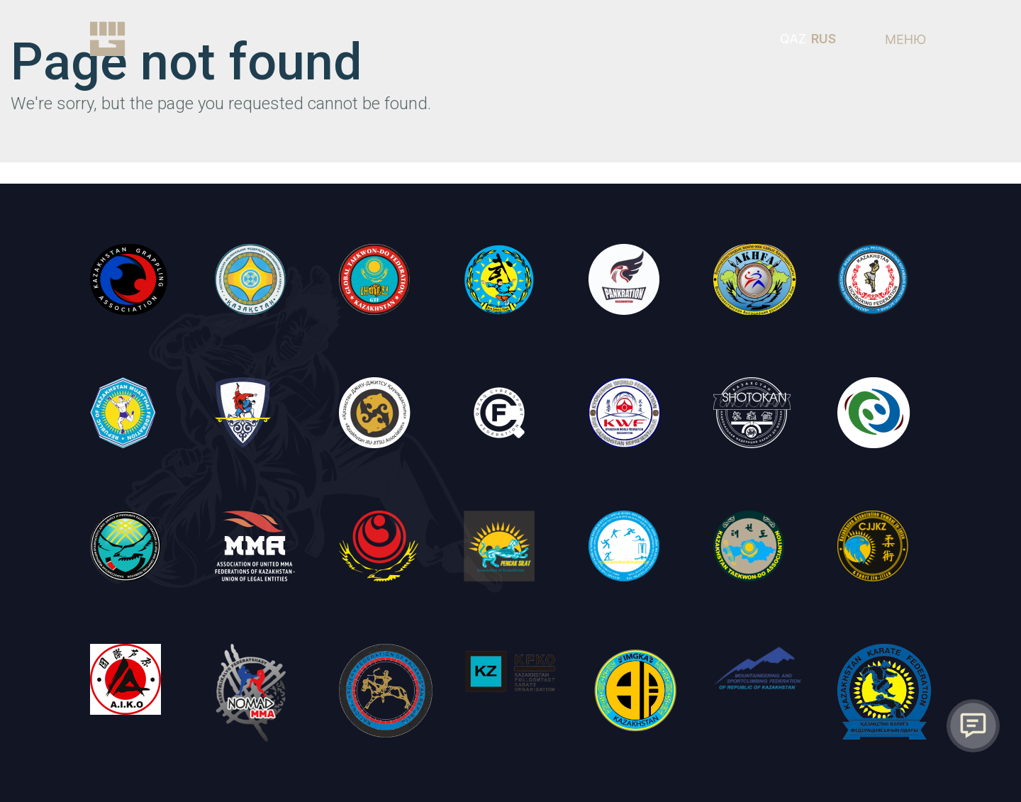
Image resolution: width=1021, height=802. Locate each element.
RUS (823, 38)
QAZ (793, 38)
